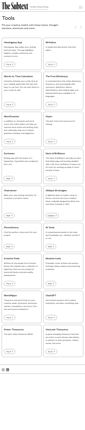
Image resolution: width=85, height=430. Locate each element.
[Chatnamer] (9, 215)
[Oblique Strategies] (52, 215)
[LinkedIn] (7, 372)
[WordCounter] (9, 141)
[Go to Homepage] (15, 5)
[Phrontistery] (9, 246)
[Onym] (51, 141)
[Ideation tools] (51, 283)
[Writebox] (51, 64)
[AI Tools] (51, 246)
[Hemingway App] (9, 64)
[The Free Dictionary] (51, 104)
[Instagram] (3, 372)
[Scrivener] (9, 178)
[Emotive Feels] (9, 283)
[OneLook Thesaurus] (51, 351)
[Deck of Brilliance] (51, 178)
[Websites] (75, 27)
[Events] (80, 27)
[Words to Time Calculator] (9, 104)
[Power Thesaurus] (9, 351)
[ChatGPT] (51, 317)
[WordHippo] (9, 317)
